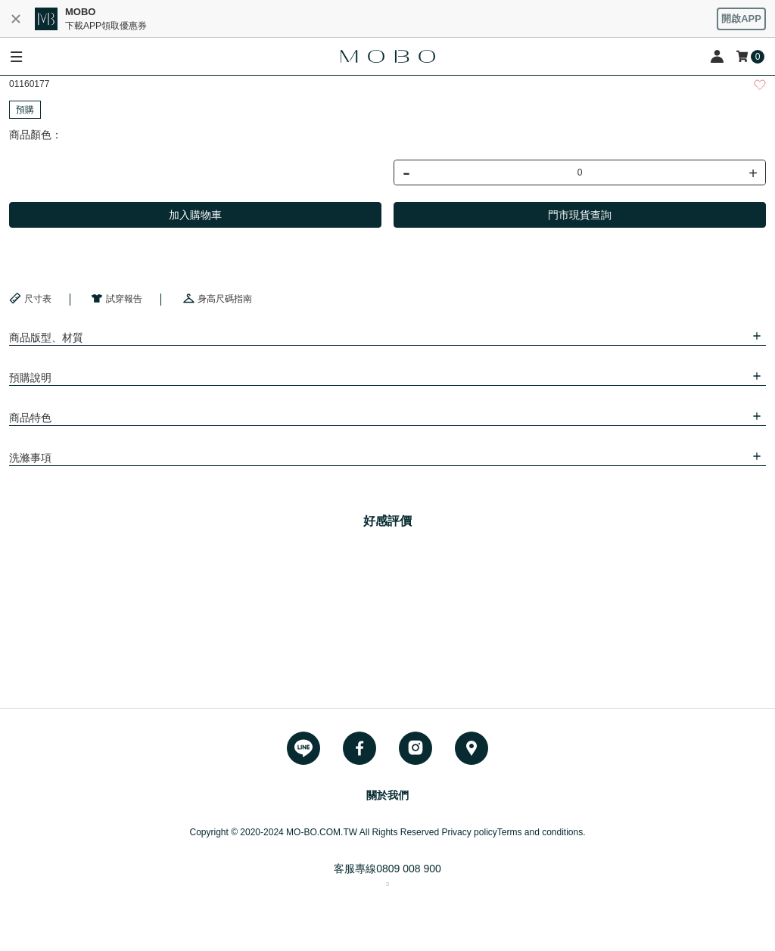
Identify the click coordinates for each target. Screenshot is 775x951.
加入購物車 (195, 215)
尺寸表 (30, 298)
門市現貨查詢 (580, 215)
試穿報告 (116, 298)
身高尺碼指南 (217, 298)
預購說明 (30, 377)
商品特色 (30, 418)
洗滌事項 (30, 458)
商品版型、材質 (46, 337)
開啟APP (741, 18)
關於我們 (387, 795)
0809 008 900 (408, 868)
